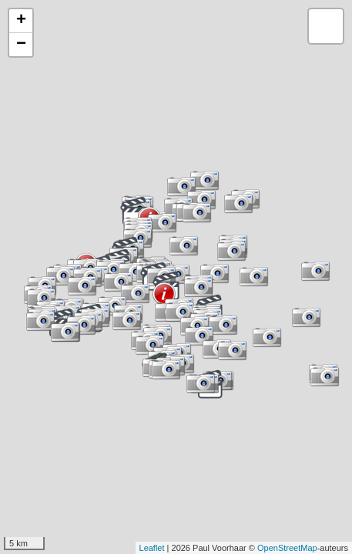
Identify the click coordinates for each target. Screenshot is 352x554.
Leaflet (152, 547)
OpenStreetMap (287, 547)
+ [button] (21, 20)
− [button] (21, 44)
